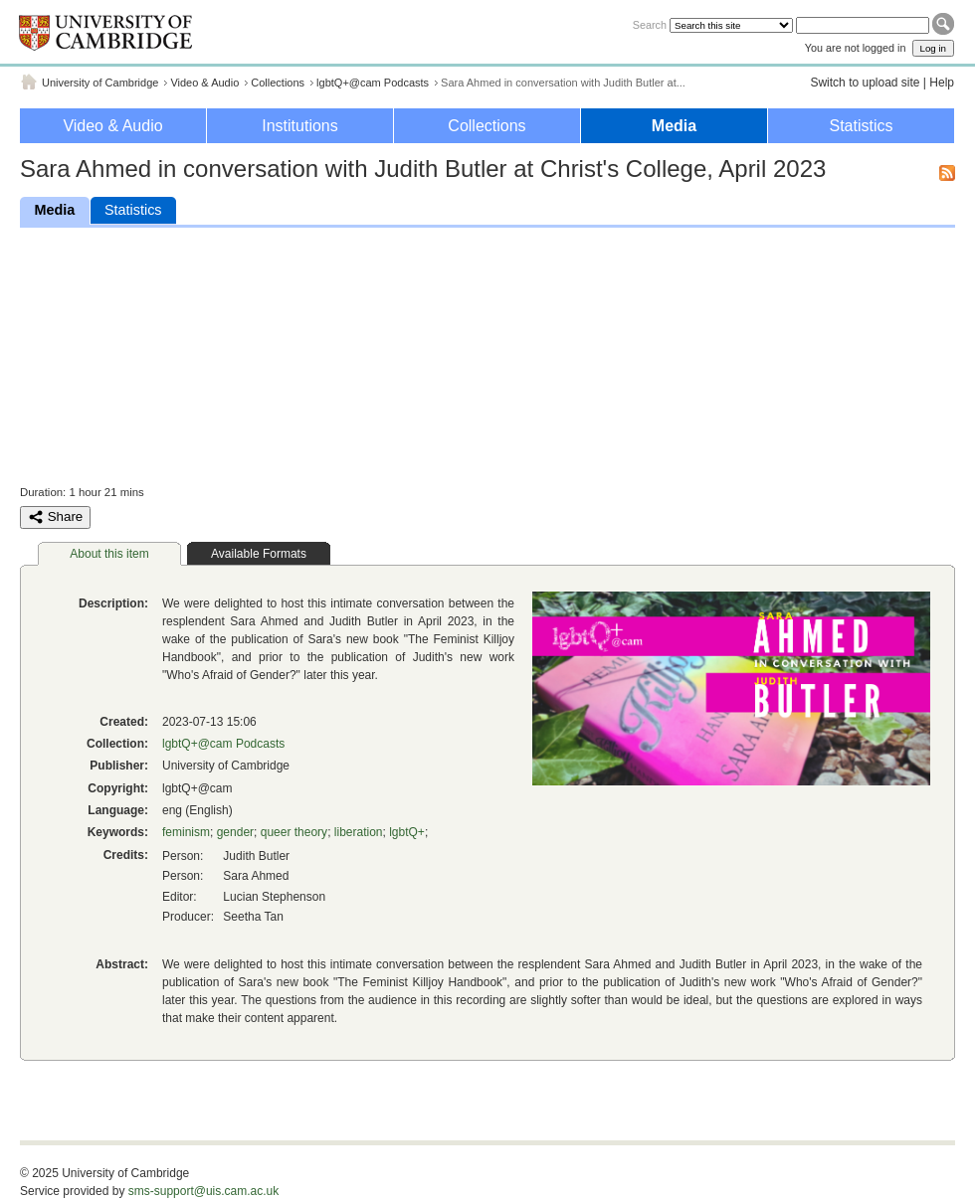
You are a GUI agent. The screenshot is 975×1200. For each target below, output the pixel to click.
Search (650, 25)
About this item (109, 554)
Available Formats (258, 554)
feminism (186, 832)
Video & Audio (204, 82)
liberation (358, 832)
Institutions (299, 125)
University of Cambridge (100, 82)
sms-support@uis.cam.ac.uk (204, 1191)
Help (941, 82)
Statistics (860, 125)
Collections (277, 82)
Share (55, 517)
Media (674, 125)
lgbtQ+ (407, 832)
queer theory (294, 832)
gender (235, 832)
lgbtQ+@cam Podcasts (372, 82)
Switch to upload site (864, 82)
